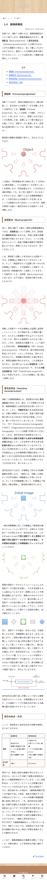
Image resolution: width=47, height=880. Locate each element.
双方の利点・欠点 (16, 82)
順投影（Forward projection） (22, 71)
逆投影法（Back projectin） (20, 75)
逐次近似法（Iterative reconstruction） (25, 78)
